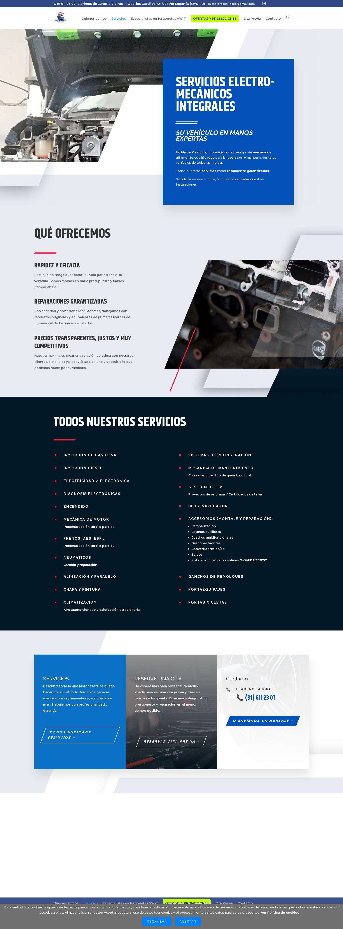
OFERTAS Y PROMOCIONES (214, 19)
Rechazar (157, 922)
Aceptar (188, 922)
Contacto (273, 19)
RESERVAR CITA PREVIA (170, 741)
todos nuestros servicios (69, 734)
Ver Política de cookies (280, 913)
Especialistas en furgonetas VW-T (158, 19)
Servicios (118, 19)
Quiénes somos (94, 19)
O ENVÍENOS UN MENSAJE (261, 721)
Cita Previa (252, 19)
